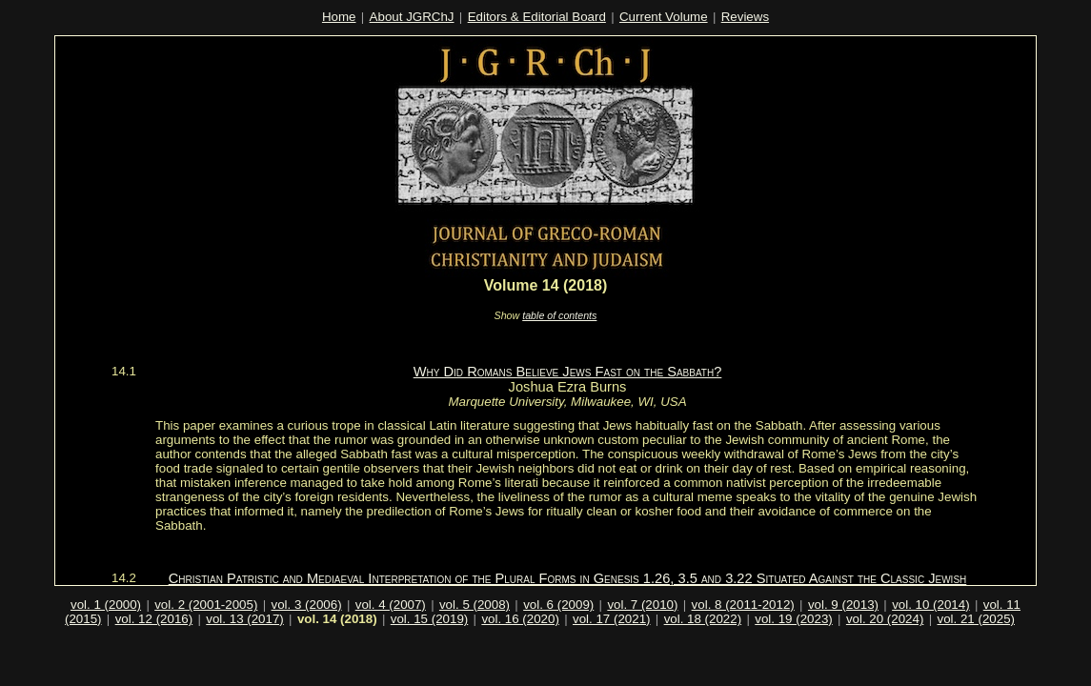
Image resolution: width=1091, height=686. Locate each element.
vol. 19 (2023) (794, 619)
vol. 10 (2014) (931, 604)
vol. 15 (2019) (430, 619)
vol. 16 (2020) (520, 619)
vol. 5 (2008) (474, 604)
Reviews (745, 17)
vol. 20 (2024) (885, 619)
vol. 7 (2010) (642, 604)
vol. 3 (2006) (307, 604)
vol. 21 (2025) (977, 619)
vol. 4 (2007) (390, 604)
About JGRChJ (412, 17)
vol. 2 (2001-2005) (205, 604)
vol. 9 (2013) (843, 604)
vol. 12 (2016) (154, 619)
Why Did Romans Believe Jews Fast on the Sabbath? (568, 371)
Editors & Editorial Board (537, 17)
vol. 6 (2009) (558, 604)
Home (339, 17)
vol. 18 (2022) (703, 619)
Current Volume (663, 17)
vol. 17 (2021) (612, 619)
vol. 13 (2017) (245, 619)
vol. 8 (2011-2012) (743, 604)
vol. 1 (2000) (106, 604)
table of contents (559, 315)
